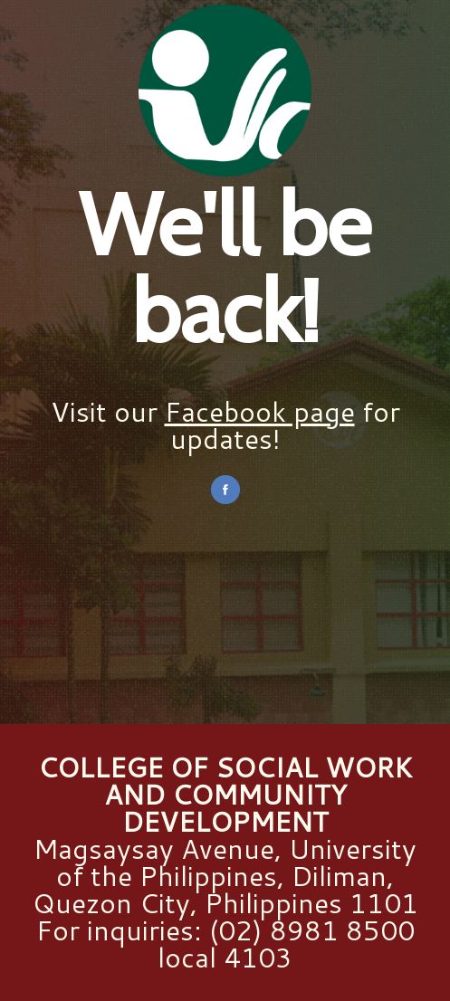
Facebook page (260, 411)
